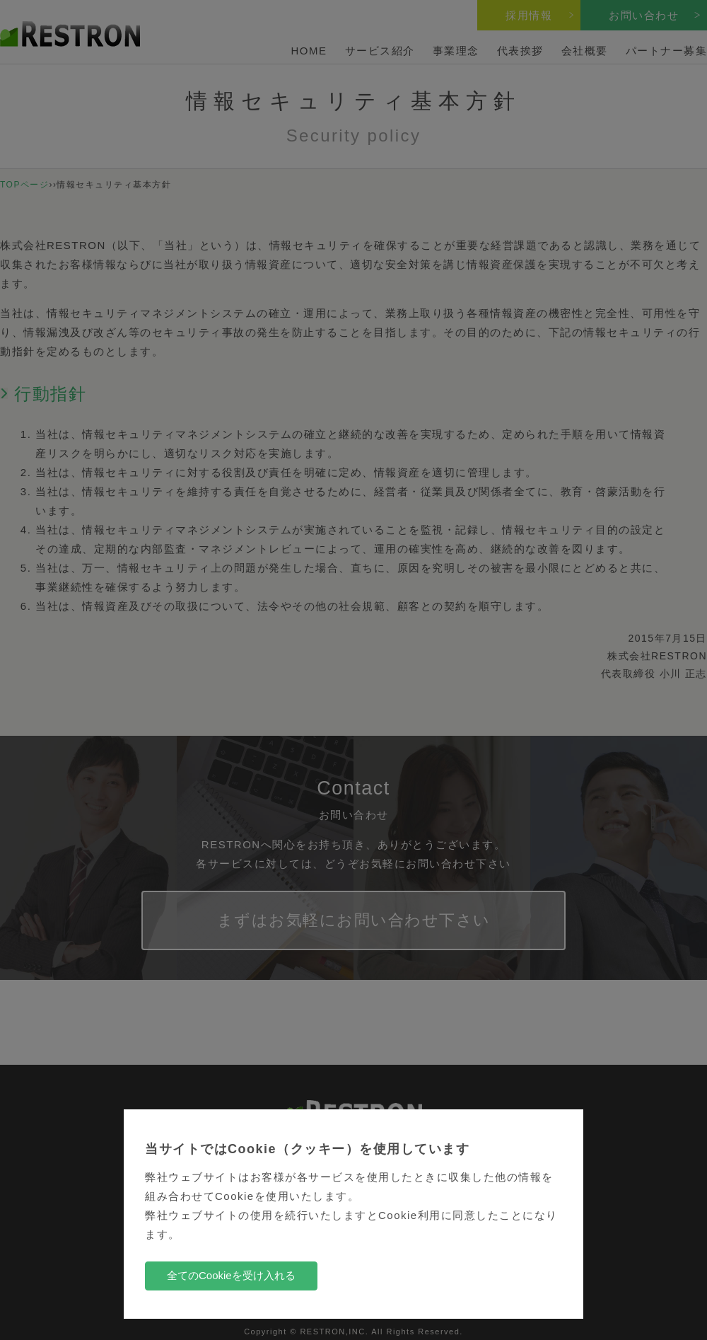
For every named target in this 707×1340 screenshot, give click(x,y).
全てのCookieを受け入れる (231, 1275)
